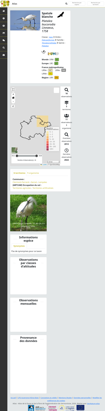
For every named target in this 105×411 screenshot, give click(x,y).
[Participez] (3, 40)
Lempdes (43, 182)
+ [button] (13, 94)
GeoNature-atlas (93, 403)
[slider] (36, 156)
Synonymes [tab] (19, 246)
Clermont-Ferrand (21, 182)
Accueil (11, 397)
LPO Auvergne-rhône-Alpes (27, 397)
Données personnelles (83, 397)
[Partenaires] (3, 25)
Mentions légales (66, 397)
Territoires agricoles (22, 188)
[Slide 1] (28, 228)
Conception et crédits (48, 397)
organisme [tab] (33, 173)
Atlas (14, 3)
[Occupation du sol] (3, 33)
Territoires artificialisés (43, 188)
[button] (13, 89)
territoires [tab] (19, 173)
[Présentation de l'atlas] (3, 18)
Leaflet (43, 165)
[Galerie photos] (3, 55)
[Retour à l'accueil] (3, 11)
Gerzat (34, 182)
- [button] (13, 101)
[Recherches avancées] (3, 47)
